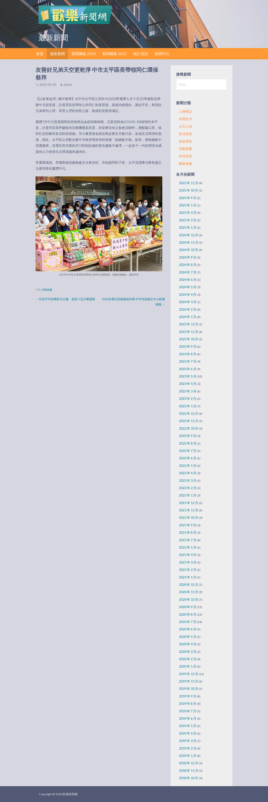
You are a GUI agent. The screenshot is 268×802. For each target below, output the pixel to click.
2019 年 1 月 (187, 756)
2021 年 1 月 (187, 577)
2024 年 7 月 (187, 272)
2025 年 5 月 (187, 205)
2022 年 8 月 (187, 443)
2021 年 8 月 (187, 532)
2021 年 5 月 (187, 547)
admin (67, 85)
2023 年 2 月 (187, 398)
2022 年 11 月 (188, 421)
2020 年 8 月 (187, 614)
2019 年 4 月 (187, 733)
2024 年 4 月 (187, 294)
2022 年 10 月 (188, 428)
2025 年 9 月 (187, 198)
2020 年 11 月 (188, 592)
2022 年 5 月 (187, 466)
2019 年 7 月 (187, 711)
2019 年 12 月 (188, 674)
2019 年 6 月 (187, 718)
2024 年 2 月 (187, 309)
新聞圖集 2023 (83, 53)
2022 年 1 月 (187, 495)
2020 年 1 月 (187, 666)
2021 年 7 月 (187, 540)
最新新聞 (57, 53)
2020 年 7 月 (187, 622)
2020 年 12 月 (188, 584)
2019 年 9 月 (187, 696)
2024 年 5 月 (187, 287)
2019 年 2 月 (187, 748)
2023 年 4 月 (187, 384)
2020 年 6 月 (187, 629)
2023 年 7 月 (187, 361)
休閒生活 (185, 119)
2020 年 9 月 (187, 607)
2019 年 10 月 (188, 689)
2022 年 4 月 (187, 473)
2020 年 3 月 (187, 652)
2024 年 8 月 (187, 265)
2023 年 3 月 (187, 391)
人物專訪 (185, 111)
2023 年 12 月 (188, 324)
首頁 (39, 53)
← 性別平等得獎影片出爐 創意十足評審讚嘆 (65, 299)
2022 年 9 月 (187, 436)
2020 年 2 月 (187, 659)
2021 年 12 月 (188, 503)
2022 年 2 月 (187, 488)
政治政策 (185, 134)
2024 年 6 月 (187, 280)
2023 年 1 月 (187, 406)
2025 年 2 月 (187, 220)
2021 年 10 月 (188, 517)
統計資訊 (140, 53)
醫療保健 (185, 164)
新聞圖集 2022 (114, 53)
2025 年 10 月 (188, 190)
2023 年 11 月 (188, 332)
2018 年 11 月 (188, 770)
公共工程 (185, 126)
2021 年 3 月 (187, 562)
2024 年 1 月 (187, 317)
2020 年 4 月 (187, 644)
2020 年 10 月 (188, 599)
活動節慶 (47, 289)
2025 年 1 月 (187, 227)
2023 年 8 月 (187, 354)
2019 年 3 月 (187, 741)
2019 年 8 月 (187, 703)
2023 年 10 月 (188, 339)
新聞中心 (162, 53)
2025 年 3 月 (187, 212)
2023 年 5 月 (187, 376)
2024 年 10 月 (188, 250)
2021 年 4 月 (187, 555)
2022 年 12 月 (188, 413)
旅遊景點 (185, 141)
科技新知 (185, 156)
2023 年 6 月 (187, 369)
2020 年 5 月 (187, 637)
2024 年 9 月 (187, 257)
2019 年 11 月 (188, 681)
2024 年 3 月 (187, 302)
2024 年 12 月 (188, 235)
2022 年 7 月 (187, 451)
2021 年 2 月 (187, 570)
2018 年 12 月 (188, 763)
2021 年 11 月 (188, 510)
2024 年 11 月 (188, 242)
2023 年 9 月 (187, 346)
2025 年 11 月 (188, 183)
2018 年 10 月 (188, 778)
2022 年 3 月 (187, 480)
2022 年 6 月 (187, 458)
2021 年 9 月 (187, 525)
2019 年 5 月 (187, 726)
